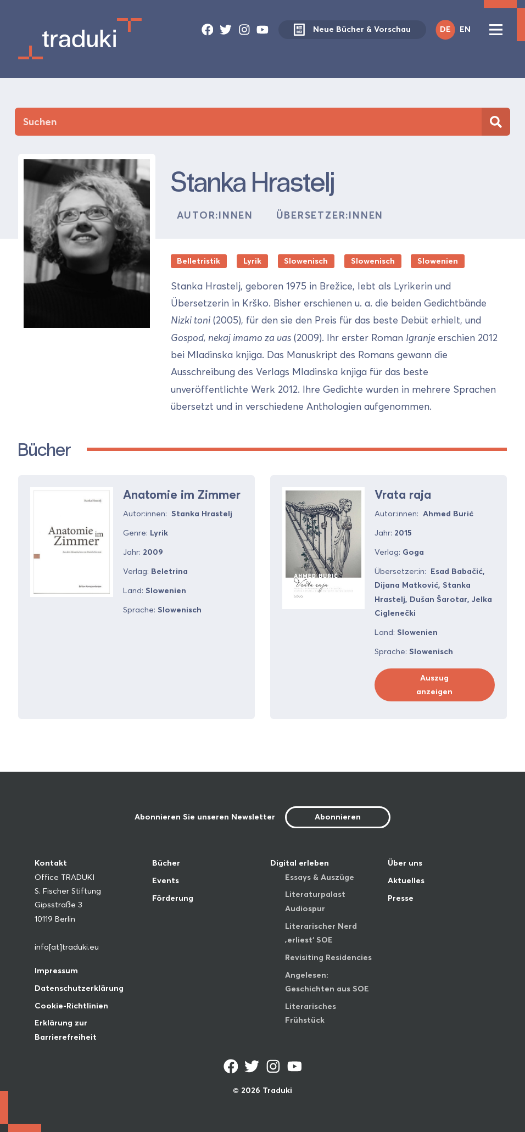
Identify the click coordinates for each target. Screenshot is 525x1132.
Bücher (166, 863)
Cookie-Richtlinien (71, 1006)
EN (465, 29)
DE (445, 29)
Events (165, 880)
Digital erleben (299, 863)
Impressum (56, 970)
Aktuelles (406, 880)
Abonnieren (338, 817)
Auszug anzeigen (434, 684)
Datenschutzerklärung (79, 988)
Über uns (405, 863)
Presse (401, 898)
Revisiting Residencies (328, 957)
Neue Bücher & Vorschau (352, 30)
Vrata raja (403, 494)
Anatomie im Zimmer (182, 494)
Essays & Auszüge (319, 877)
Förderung (172, 898)
